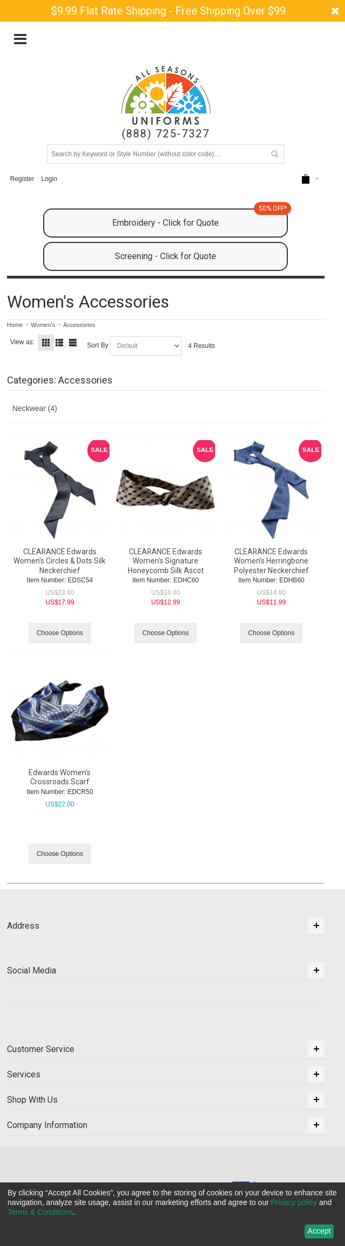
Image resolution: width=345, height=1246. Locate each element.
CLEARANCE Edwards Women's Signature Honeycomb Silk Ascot (166, 560)
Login (49, 179)
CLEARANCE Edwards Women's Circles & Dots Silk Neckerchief (59, 560)
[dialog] (172, 1214)
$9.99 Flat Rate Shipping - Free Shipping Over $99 (168, 10)
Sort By (97, 345)
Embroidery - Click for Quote (200, 218)
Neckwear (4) (34, 408)
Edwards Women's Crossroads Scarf (60, 777)
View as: (22, 342)
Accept (319, 1231)
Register (22, 179)
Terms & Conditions (40, 1212)
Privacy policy (294, 1202)
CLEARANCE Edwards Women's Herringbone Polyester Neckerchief (271, 560)
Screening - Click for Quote (165, 256)
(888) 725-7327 (166, 134)
